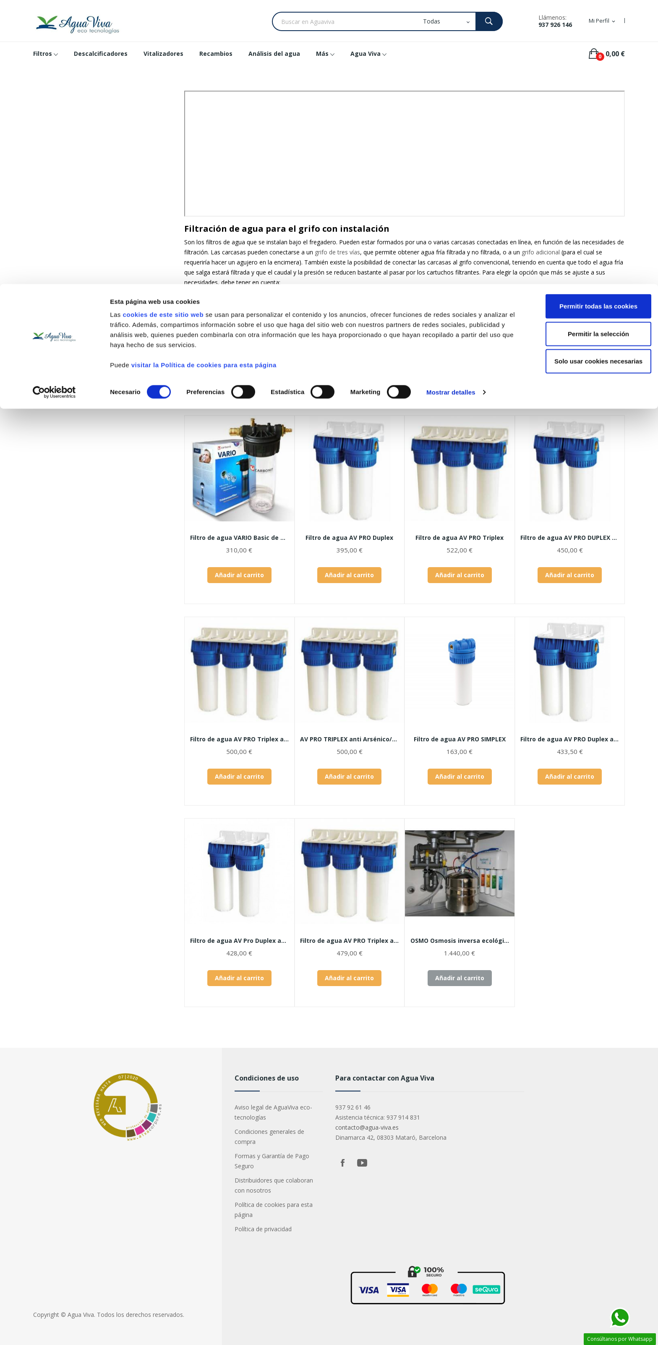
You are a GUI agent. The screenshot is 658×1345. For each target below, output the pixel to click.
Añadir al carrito (239, 575)
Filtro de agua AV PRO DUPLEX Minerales (570, 538)
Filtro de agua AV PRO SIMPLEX (460, 739)
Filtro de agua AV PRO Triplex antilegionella (349, 941)
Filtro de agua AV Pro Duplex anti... (239, 941)
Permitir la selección (588, 49)
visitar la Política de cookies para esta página (204, 80)
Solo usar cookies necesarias (588, 77)
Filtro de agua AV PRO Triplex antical (239, 739)
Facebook (342, 1162)
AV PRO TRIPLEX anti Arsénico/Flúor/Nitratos (349, 739)
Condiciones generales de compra (269, 1137)
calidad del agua (221, 297)
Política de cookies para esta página (274, 1210)
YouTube (362, 1162)
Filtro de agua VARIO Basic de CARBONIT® (239, 538)
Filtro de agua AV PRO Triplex (459, 538)
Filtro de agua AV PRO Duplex (349, 538)
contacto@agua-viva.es (367, 1127)
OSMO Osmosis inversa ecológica (459, 941)
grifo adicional (541, 252)
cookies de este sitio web (163, 30)
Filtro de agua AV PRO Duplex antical (570, 739)
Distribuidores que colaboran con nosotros (274, 1185)
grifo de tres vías (337, 252)
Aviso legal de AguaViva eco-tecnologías (273, 1112)
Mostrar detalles (450, 108)
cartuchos (252, 311)
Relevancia (538, 392)
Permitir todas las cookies (588, 22)
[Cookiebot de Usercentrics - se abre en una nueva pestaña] (54, 108)
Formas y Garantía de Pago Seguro (272, 1161)
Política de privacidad (263, 1229)
